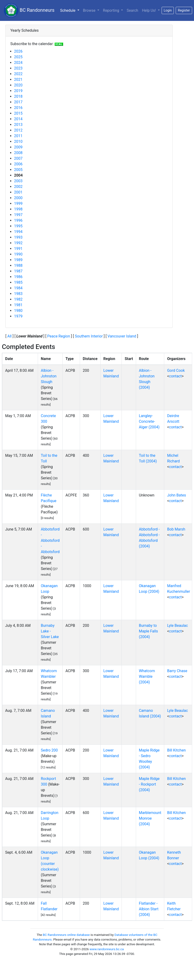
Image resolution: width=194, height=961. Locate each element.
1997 (18, 215)
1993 (18, 237)
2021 (18, 79)
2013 (18, 124)
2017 (18, 102)
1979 (18, 316)
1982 (18, 299)
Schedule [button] (70, 10)
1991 (18, 248)
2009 (18, 147)
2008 (18, 153)
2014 (18, 119)
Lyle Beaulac (177, 625)
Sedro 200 (49, 750)
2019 (18, 91)
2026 (18, 51)
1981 (18, 305)
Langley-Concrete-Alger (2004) (149, 421)
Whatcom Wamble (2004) (147, 676)
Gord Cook (176, 370)
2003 (18, 181)
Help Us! (149, 10)
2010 (18, 141)
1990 (18, 254)
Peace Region (58, 336)
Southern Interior (89, 336)
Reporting (111, 10)
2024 (18, 62)
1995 (18, 226)
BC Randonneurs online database (66, 935)
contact (175, 376)
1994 (18, 231)
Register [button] (184, 10)
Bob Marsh (176, 529)
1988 (18, 265)
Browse (89, 10)
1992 (18, 243)
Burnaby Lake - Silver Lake (50, 631)
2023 (18, 68)
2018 (18, 96)
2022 (18, 74)
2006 (18, 164)
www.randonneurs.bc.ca (107, 949)
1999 (18, 203)
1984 (18, 288)
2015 (18, 113)
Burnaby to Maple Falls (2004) (148, 631)
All (9, 336)
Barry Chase (177, 671)
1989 (18, 260)
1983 (18, 293)
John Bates (176, 495)
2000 (18, 198)
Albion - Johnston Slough (49, 376)
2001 (18, 192)
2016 (18, 107)
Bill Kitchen (176, 750)
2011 (18, 136)
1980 (18, 310)
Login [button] (168, 10)
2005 (18, 169)
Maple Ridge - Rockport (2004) (149, 784)
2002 (18, 186)
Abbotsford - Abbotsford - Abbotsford (50, 540)
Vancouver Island (121, 336)
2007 (18, 158)
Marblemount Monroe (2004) (150, 818)
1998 (18, 209)
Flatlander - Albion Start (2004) (149, 909)
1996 (18, 220)
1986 (18, 277)
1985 (18, 282)
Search (132, 10)
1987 (18, 271)
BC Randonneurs (29, 10)
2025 (18, 57)
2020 (18, 85)
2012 (18, 130)
